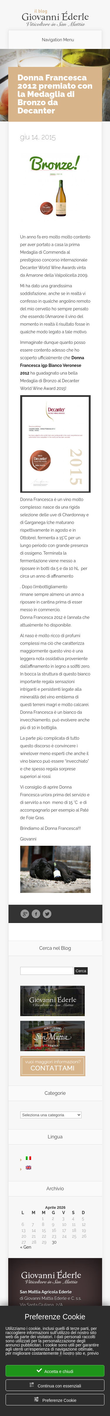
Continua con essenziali (55, 1385)
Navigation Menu (58, 40)
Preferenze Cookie (55, 1400)
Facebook (35, 914)
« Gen (25, 1247)
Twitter (47, 914)
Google (24, 914)
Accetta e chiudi (55, 1371)
